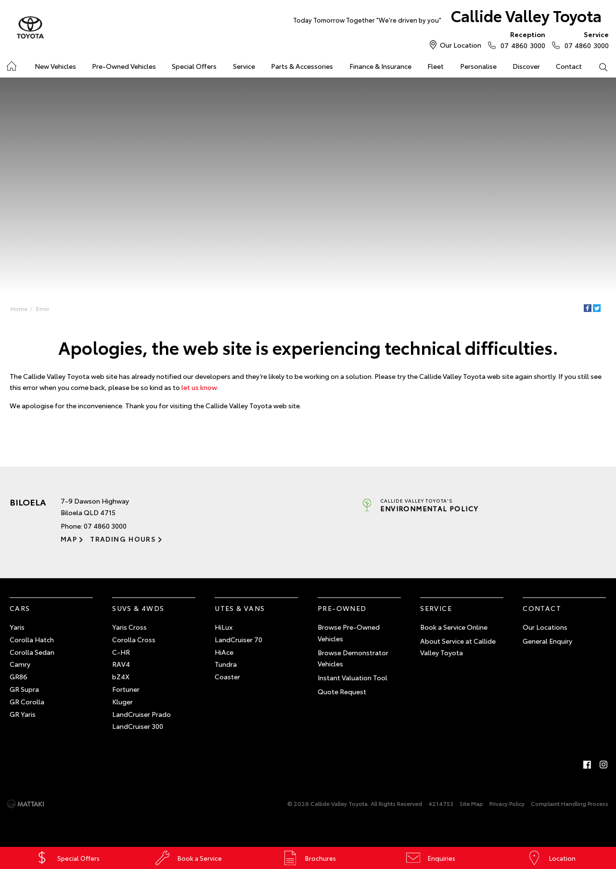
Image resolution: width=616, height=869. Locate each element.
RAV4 (121, 664)
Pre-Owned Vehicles (124, 66)
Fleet (435, 66)
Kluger (122, 701)
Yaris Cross (129, 627)
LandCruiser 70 (238, 639)
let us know (199, 387)
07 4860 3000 (520, 39)
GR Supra (24, 689)
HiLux (223, 627)
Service (244, 66)
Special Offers (194, 66)
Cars (20, 608)
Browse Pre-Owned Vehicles (349, 632)
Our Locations (545, 627)
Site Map (471, 803)
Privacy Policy (507, 803)
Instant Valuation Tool (352, 677)
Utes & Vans (240, 608)
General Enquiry (547, 641)
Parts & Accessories (302, 66)
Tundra (226, 664)
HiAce (224, 652)
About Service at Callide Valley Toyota (458, 646)
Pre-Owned (342, 608)
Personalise (478, 66)
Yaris (17, 627)
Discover (526, 66)
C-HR (121, 652)
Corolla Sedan (32, 652)
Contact (569, 66)
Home (19, 308)
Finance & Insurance (380, 66)
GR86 (18, 676)
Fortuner (126, 689)
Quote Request (342, 691)
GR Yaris (23, 714)
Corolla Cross (133, 639)
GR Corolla (27, 701)
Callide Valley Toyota (447, 17)
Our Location (460, 45)
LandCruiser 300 (137, 726)
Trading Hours (123, 539)
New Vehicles (55, 66)
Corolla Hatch (32, 639)
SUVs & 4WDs (138, 608)
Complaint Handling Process (569, 803)
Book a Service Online (454, 627)
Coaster (227, 676)
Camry (20, 664)
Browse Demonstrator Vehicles (353, 658)
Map (69, 539)
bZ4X (120, 676)
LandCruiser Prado (141, 714)
